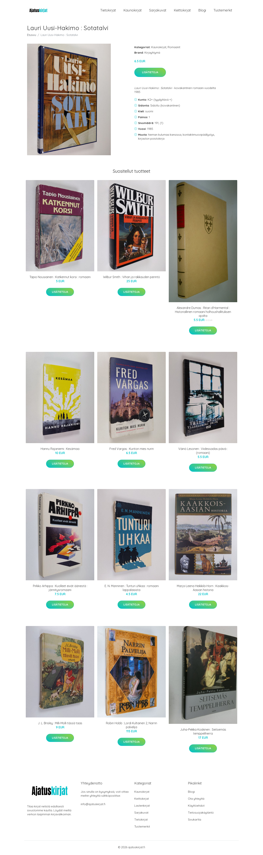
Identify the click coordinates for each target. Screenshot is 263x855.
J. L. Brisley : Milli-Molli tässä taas (60, 724)
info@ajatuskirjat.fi (93, 805)
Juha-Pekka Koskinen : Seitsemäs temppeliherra (203, 733)
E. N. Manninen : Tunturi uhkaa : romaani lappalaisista (132, 589)
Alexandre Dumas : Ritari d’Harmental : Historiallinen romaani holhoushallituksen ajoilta (203, 313)
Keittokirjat (182, 11)
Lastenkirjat (142, 807)
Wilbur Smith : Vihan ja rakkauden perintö (131, 278)
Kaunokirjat (132, 11)
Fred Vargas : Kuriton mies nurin (131, 450)
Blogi (202, 11)
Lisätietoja (150, 73)
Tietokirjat (108, 11)
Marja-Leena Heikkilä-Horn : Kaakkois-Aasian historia (203, 589)
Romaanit (174, 48)
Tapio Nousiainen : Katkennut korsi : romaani (60, 278)
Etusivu (31, 36)
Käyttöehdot (196, 807)
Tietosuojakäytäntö (201, 814)
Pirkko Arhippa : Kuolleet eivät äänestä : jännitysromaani (60, 589)
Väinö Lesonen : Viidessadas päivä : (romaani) (203, 452)
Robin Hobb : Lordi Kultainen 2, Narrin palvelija (131, 726)
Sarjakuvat (157, 11)
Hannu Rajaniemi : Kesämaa (60, 450)
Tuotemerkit (223, 11)
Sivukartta (194, 821)
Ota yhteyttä (196, 800)
